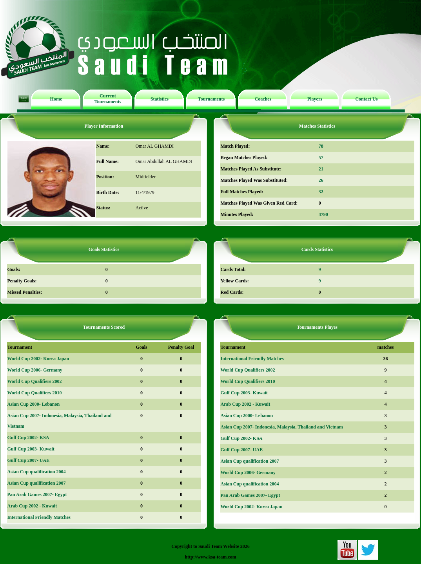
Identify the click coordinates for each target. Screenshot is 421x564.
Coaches (263, 99)
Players (314, 99)
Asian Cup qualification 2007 (36, 483)
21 (321, 169)
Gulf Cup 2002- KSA (28, 437)
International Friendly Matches (39, 517)
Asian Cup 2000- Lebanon (33, 404)
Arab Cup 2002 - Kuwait (32, 506)
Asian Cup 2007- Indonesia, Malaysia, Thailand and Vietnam (282, 427)
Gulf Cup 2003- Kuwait (30, 449)
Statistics (160, 99)
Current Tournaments (107, 98)
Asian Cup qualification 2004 (36, 471)
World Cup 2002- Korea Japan (38, 358)
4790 (323, 214)
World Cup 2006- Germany (34, 370)
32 (321, 191)
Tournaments (211, 99)
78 (321, 146)
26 (321, 180)
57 (321, 157)
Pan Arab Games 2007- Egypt (37, 494)
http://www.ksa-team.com (210, 557)
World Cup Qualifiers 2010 (34, 393)
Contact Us (366, 99)
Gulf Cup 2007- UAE (28, 460)
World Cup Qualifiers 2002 (34, 381)
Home (56, 99)
